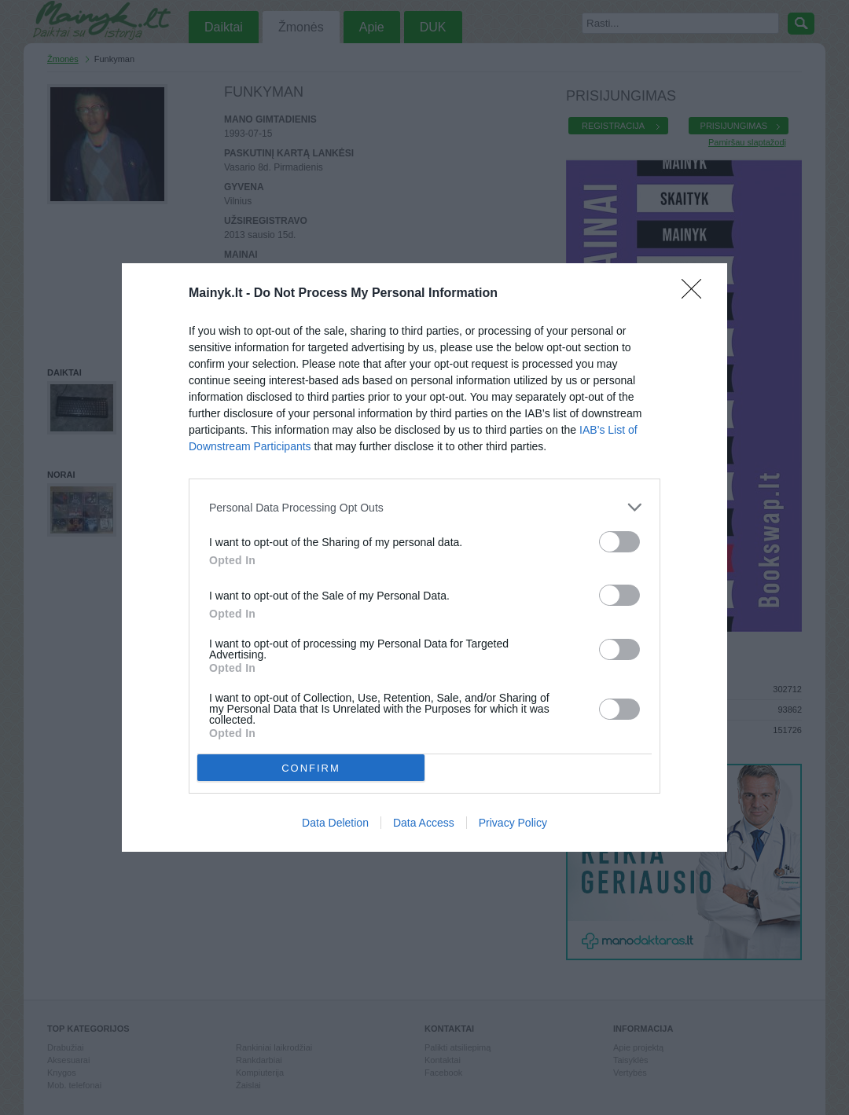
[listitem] (424, 507)
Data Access (423, 822)
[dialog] (424, 557)
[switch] (619, 541)
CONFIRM (310, 768)
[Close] (696, 294)
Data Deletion (335, 822)
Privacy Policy (513, 822)
